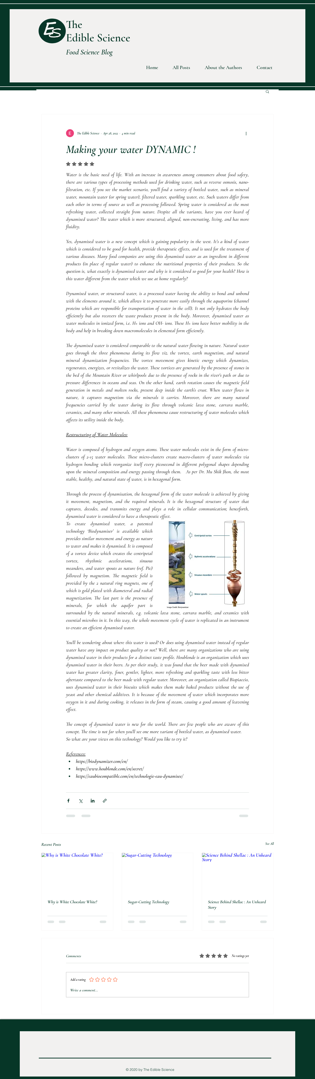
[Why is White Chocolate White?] (77, 873)
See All (269, 844)
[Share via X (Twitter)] (80, 800)
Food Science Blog (89, 52)
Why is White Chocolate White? (72, 901)
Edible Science (98, 38)
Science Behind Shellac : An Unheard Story (237, 904)
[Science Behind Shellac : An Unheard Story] (237, 873)
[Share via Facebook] (68, 800)
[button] (220, 68)
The (74, 24)
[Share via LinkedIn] (92, 800)
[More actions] (246, 133)
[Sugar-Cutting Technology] (157, 873)
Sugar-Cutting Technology (148, 901)
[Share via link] (104, 800)
